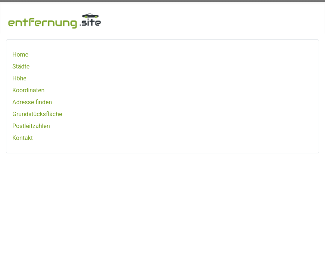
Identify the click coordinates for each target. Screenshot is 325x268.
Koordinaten (28, 90)
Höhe (19, 78)
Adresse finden (32, 102)
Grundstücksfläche (37, 114)
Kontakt (22, 137)
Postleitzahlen (31, 126)
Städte (20, 66)
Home (20, 54)
